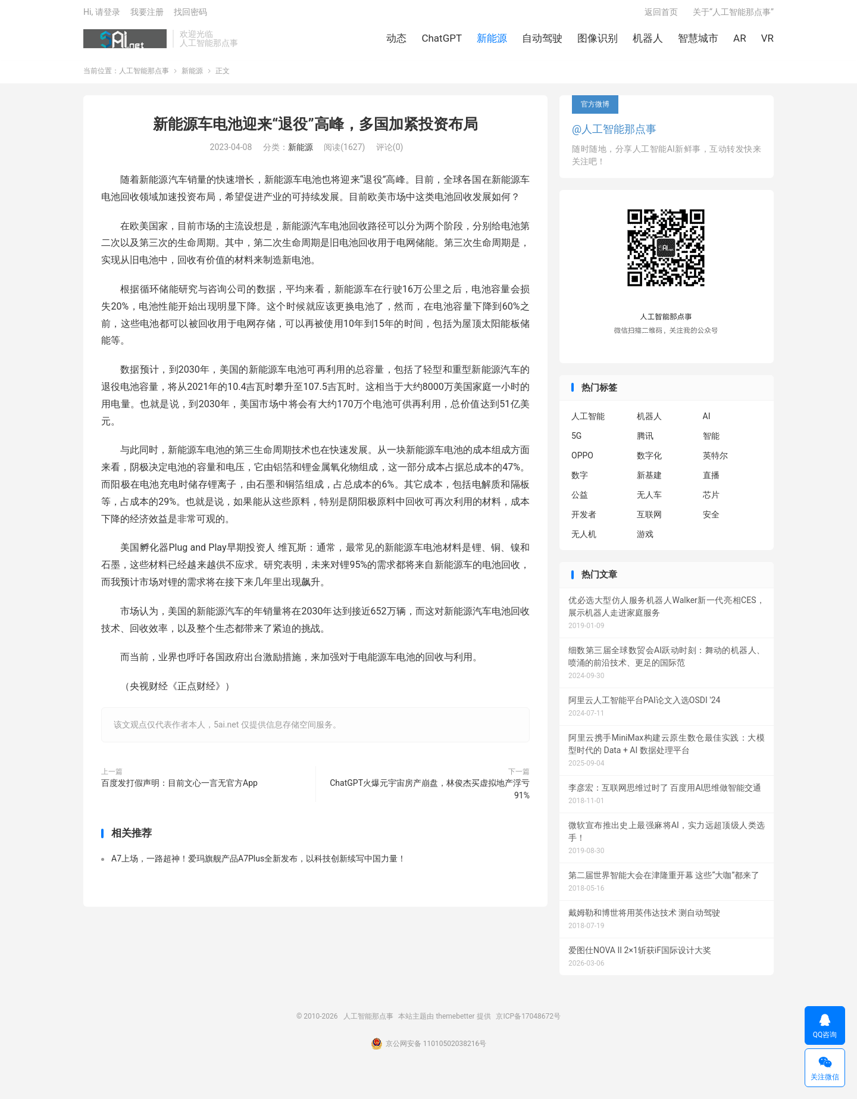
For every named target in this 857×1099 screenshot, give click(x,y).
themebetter (455, 1022)
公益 (579, 501)
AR (739, 42)
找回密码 (190, 15)
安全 (711, 521)
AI (707, 422)
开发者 (583, 521)
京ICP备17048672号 (528, 1022)
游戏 (645, 540)
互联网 (649, 521)
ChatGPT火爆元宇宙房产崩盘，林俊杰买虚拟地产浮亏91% (430, 795)
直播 (711, 481)
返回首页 (661, 15)
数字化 (649, 462)
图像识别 (597, 42)
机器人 (648, 42)
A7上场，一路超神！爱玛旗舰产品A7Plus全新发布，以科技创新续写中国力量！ (258, 865)
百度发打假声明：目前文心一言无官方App (179, 789)
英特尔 (715, 462)
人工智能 (588, 422)
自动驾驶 (542, 42)
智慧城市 (698, 42)
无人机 (583, 540)
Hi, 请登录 (101, 15)
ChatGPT (441, 42)
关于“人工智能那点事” (733, 15)
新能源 (492, 42)
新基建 (649, 481)
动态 (396, 42)
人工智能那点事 (125, 42)
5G (576, 442)
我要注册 (147, 15)
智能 (711, 442)
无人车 (649, 501)
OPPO (582, 462)
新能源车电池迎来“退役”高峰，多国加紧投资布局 (315, 130)
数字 (579, 481)
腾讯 (645, 442)
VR (767, 42)
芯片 (711, 501)
